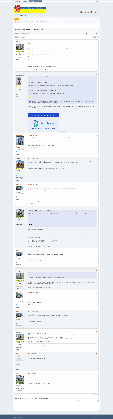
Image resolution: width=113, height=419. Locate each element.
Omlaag (16, 37)
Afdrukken (95, 37)
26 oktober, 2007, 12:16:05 (33, 250)
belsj (17, 353)
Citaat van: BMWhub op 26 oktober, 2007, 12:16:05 (40, 272)
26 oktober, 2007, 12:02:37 (33, 184)
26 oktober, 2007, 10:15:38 (33, 135)
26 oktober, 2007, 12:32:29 (33, 292)
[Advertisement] (31, 25)
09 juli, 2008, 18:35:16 (32, 353)
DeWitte (18, 158)
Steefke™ (18, 74)
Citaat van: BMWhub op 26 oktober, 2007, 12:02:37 (40, 210)
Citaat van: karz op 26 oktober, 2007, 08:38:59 (39, 76)
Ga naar (79, 400)
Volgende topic (94, 33)
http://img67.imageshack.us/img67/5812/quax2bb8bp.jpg (40, 145)
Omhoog (17, 395)
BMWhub (18, 184)
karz (17, 41)
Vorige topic (87, 33)
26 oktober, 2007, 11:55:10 (33, 158)
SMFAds (14, 417)
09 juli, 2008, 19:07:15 (32, 373)
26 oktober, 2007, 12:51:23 (33, 311)
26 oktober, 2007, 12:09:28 (33, 207)
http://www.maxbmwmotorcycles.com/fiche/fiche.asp (39, 190)
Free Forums (19, 417)
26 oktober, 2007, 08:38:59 (33, 41)
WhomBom (19, 135)
